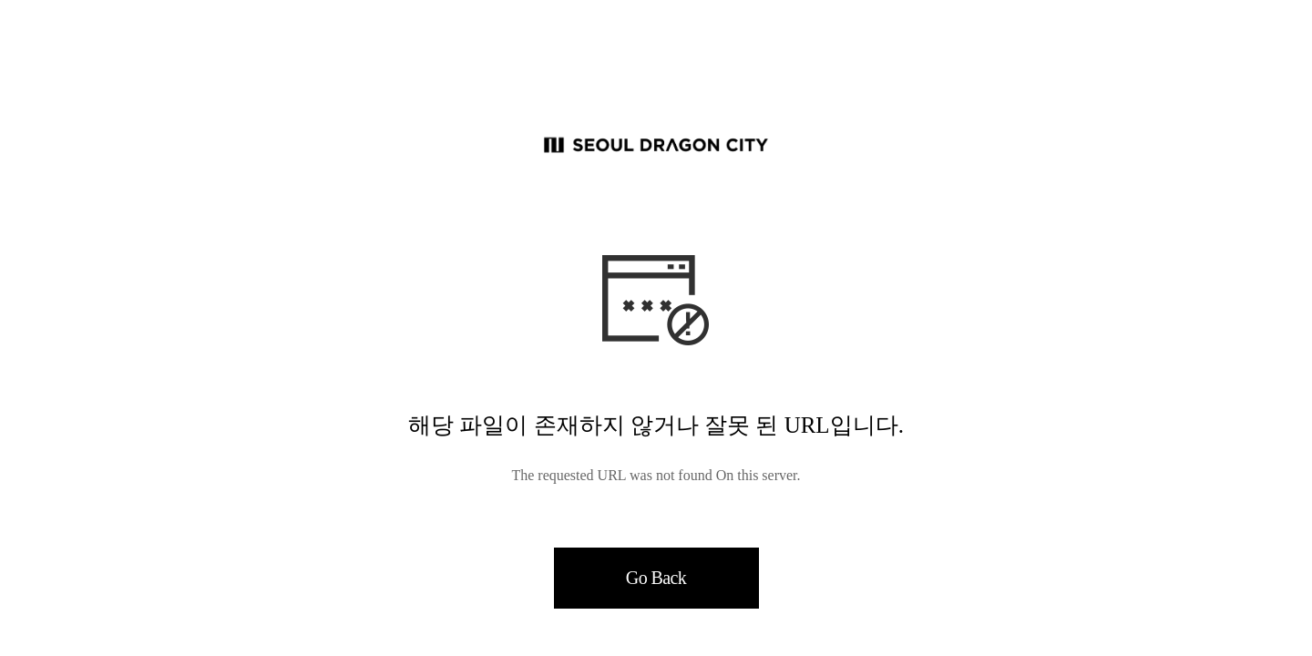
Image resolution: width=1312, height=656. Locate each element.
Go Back (656, 578)
